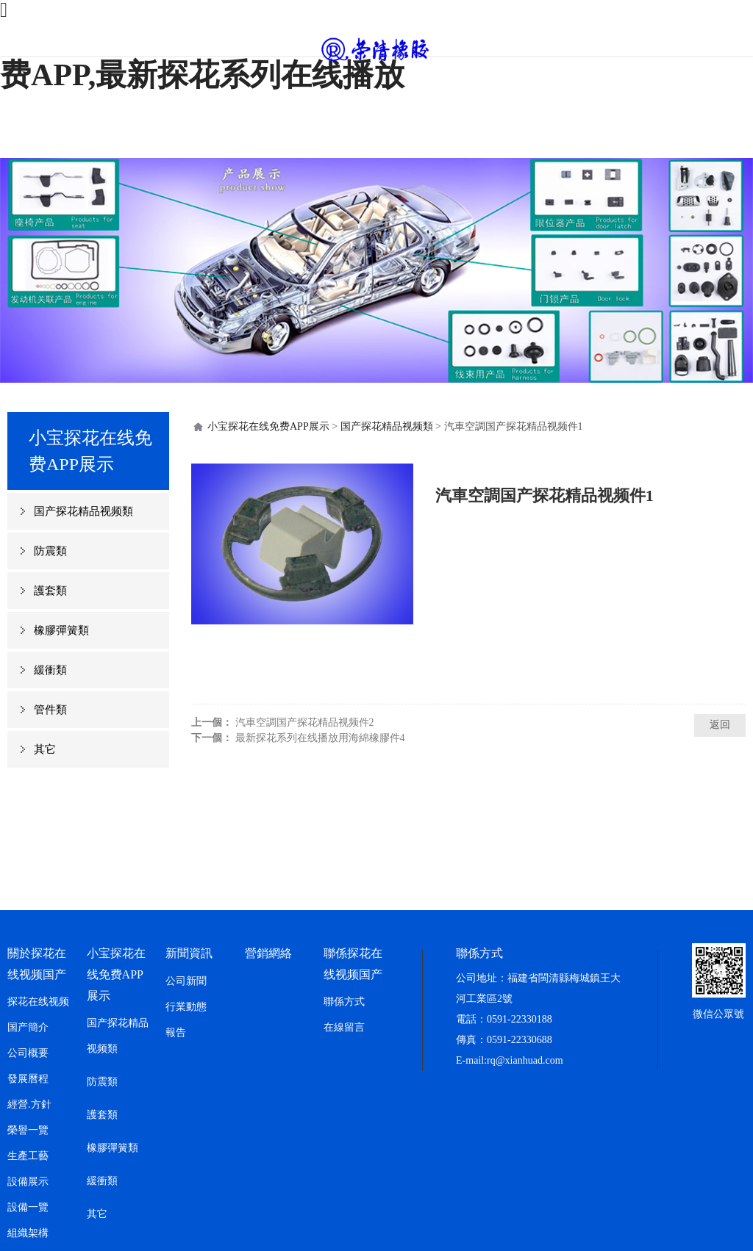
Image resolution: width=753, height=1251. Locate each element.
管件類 (50, 709)
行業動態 (186, 1006)
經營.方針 (29, 1104)
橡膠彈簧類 (61, 630)
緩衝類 (50, 670)
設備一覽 (28, 1207)
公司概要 (28, 1053)
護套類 (50, 590)
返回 (720, 724)
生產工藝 (28, 1155)
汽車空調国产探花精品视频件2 (304, 722)
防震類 (50, 551)
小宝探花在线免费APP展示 (268, 426)
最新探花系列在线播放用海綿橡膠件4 (320, 737)
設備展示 (28, 1181)
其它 (45, 749)
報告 (175, 1032)
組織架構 (28, 1233)
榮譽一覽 (28, 1130)
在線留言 (344, 1027)
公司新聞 (186, 981)
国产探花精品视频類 (83, 511)
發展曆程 (28, 1078)
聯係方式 (344, 1001)
